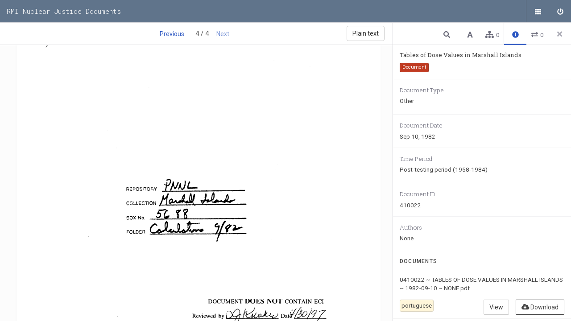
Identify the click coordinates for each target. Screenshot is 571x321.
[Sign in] (560, 11)
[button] (448, 34)
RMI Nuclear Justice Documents (64, 11)
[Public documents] (537, 11)
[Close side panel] (560, 34)
